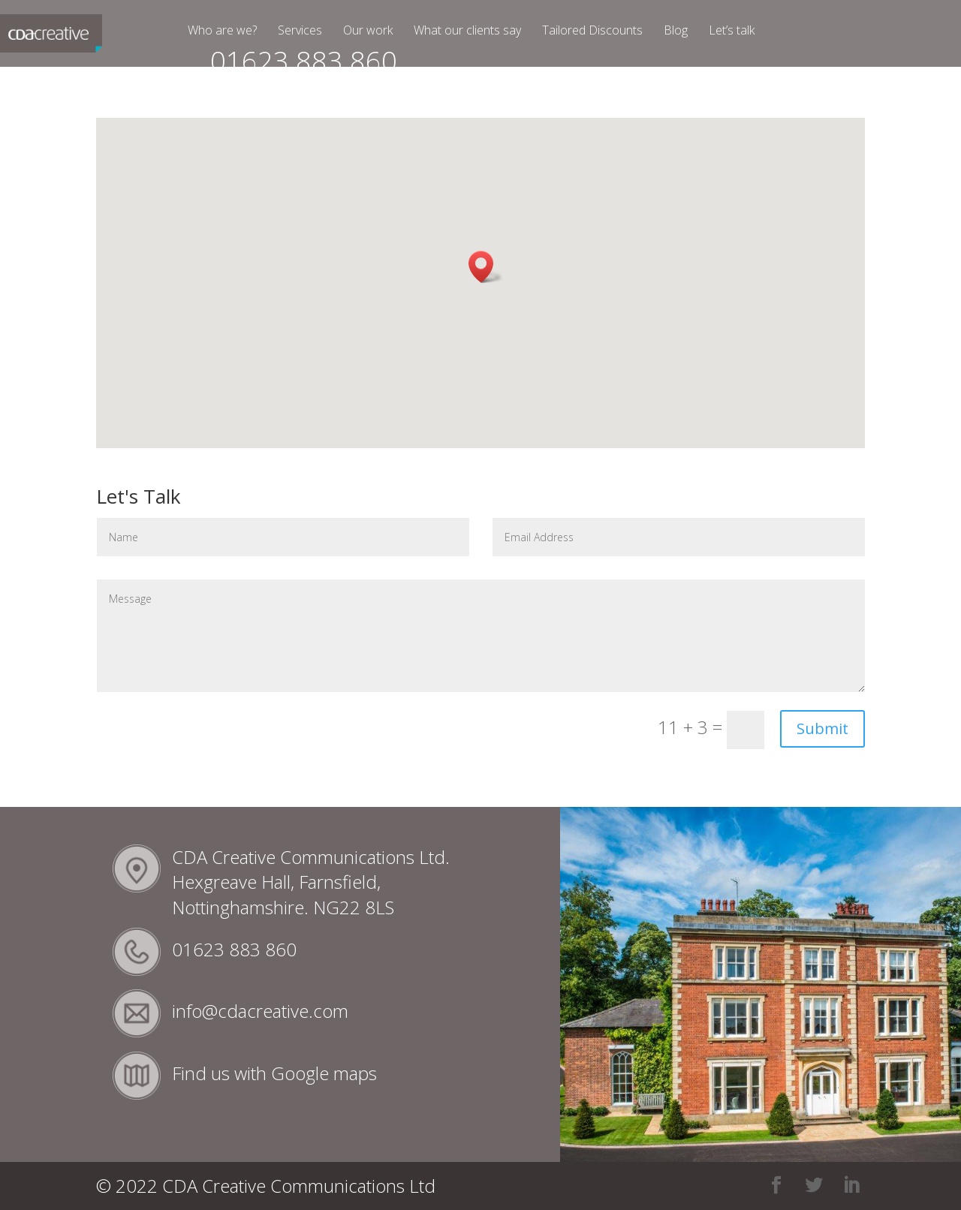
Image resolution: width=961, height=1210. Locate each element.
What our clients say (467, 31)
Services (300, 31)
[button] (485, 267)
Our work (368, 31)
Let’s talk (732, 31)
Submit (822, 728)
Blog (676, 31)
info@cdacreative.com (260, 1010)
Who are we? (222, 31)
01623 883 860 (303, 68)
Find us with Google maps (274, 1073)
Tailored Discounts (592, 31)
